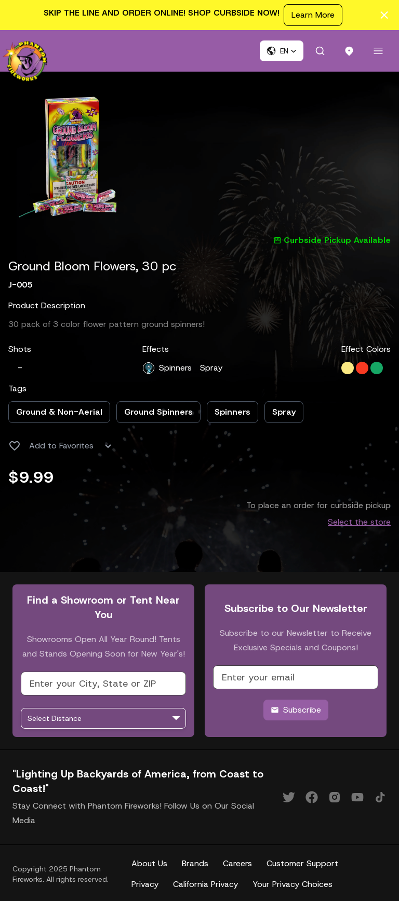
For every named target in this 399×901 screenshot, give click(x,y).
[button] (282, 51)
